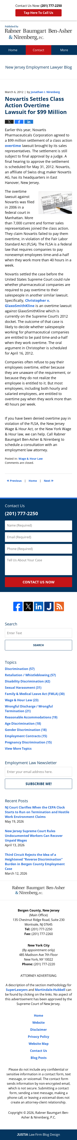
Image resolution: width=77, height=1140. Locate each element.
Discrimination (20, 669)
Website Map (39, 1043)
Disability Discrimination (27, 681)
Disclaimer (38, 1029)
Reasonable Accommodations (31, 717)
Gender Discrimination (26, 730)
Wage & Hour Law (31, 458)
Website (38, 1022)
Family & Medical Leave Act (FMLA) (35, 694)
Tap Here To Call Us (38, 13)
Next (48, 480)
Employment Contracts (26, 736)
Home (12, 50)
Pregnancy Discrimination (28, 742)
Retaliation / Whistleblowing (30, 675)
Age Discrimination (23, 723)
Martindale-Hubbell (50, 990)
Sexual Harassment (23, 687)
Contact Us (38, 1051)
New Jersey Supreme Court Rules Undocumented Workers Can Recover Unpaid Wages (34, 836)
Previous (14, 480)
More (64, 50)
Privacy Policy (38, 1036)
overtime (13, 145)
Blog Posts (39, 1058)
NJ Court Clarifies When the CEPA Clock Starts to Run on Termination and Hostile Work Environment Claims (37, 812)
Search (38, 645)
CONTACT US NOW (38, 582)
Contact (38, 50)
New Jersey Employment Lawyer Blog (38, 32)
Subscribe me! (39, 783)
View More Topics (18, 748)
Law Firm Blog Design (38, 1134)
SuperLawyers (17, 990)
